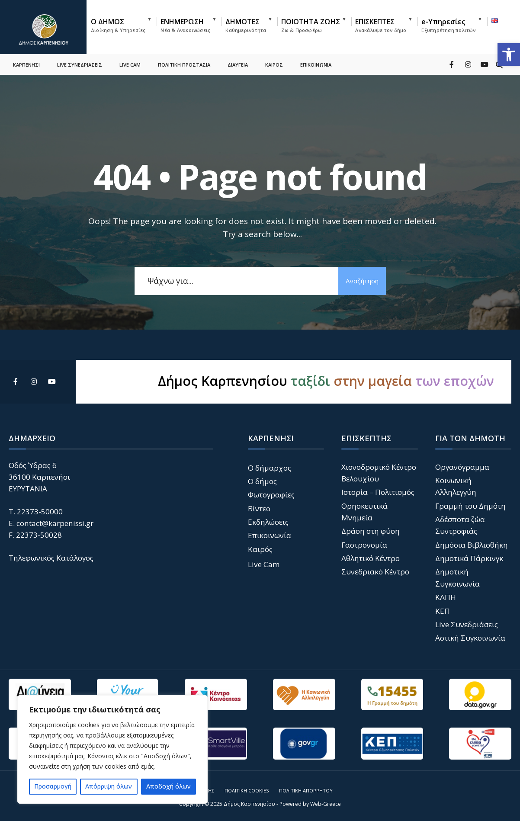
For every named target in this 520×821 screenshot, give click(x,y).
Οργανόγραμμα (462, 467)
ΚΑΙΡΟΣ (274, 63)
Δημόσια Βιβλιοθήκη (471, 545)
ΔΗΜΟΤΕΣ (245, 25)
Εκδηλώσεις (268, 522)
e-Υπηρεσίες (448, 25)
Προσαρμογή (52, 786)
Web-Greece (325, 804)
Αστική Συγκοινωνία (470, 638)
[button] (509, 54)
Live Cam (264, 564)
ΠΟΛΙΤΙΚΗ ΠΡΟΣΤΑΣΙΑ (184, 63)
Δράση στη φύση (370, 531)
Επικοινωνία (269, 535)
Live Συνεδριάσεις (466, 624)
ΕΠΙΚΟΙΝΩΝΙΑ (315, 63)
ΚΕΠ (442, 611)
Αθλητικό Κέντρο (370, 558)
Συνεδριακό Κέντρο (375, 572)
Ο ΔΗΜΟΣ (118, 25)
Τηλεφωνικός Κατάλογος (51, 558)
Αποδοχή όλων (168, 786)
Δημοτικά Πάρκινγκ (469, 558)
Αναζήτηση (362, 280)
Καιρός (260, 549)
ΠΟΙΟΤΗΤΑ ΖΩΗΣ (310, 25)
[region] (112, 749)
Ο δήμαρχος (269, 468)
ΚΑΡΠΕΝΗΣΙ (26, 63)
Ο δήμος (262, 481)
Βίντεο (259, 508)
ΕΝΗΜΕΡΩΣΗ (185, 25)
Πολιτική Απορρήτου (306, 790)
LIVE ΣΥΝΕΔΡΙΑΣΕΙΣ (79, 63)
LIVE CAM (130, 63)
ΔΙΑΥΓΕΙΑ (238, 63)
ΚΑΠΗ (445, 597)
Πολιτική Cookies (247, 790)
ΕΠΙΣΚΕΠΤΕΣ (380, 25)
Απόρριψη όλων (108, 786)
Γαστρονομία (364, 545)
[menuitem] (124, 23)
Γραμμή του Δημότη (470, 506)
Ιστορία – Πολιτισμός (377, 492)
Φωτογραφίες (271, 495)
